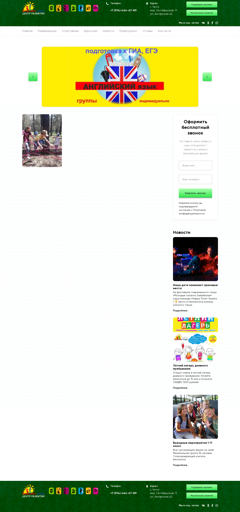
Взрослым (90, 31)
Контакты (164, 31)
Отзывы (148, 31)
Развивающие (47, 31)
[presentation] (33, 77)
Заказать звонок (195, 193)
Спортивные (70, 31)
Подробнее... (181, 310)
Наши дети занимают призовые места (195, 287)
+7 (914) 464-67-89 (123, 10)
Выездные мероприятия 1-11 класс (192, 444)
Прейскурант (128, 31)
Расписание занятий (202, 13)
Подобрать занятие (201, 4)
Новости (108, 31)
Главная (27, 31)
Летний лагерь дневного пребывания (190, 367)
